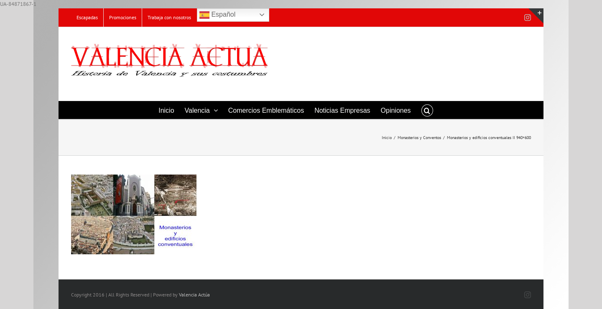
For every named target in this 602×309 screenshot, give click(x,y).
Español (217, 15)
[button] (427, 110)
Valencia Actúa (194, 294)
